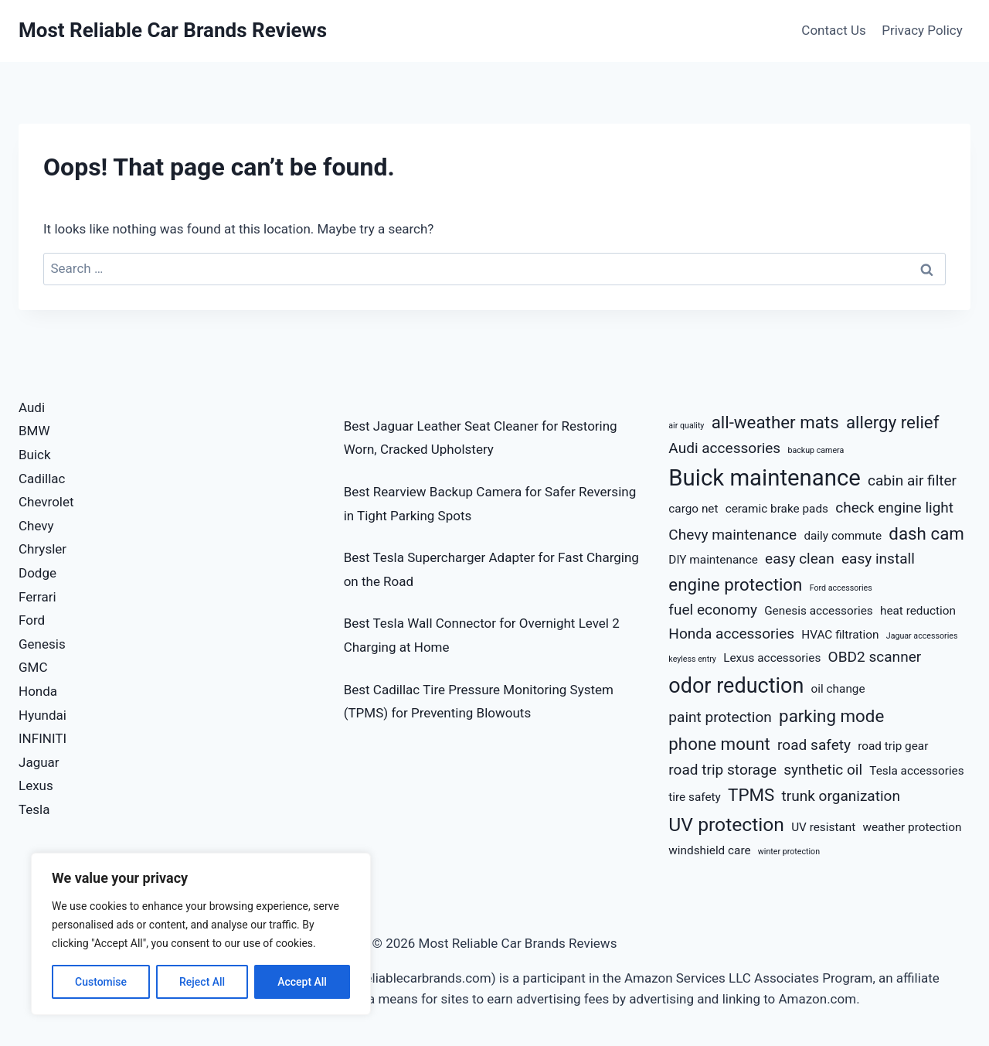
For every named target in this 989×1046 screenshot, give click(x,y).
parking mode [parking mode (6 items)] (831, 716)
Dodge (37, 573)
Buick (35, 454)
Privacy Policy (922, 30)
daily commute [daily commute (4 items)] (843, 536)
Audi (32, 407)
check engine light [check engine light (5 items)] (894, 507)
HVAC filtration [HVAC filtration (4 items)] (840, 635)
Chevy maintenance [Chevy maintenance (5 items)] (732, 534)
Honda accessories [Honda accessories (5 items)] (731, 633)
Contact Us (833, 30)
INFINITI (42, 738)
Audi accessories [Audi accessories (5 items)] (724, 448)
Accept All (302, 982)
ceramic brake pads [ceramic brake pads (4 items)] (777, 509)
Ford (32, 620)
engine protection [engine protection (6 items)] (735, 584)
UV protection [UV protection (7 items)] (726, 824)
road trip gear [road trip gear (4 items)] (893, 746)
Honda (38, 691)
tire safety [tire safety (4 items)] (694, 797)
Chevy (36, 525)
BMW (34, 430)
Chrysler (42, 549)
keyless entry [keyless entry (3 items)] (692, 659)
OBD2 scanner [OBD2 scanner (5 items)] (875, 657)
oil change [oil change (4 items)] (838, 689)
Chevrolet (46, 501)
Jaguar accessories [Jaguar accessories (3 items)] (922, 636)
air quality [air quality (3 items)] (686, 426)
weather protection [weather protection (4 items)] (911, 827)
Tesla (34, 809)
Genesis (42, 644)
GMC (33, 667)
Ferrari (37, 597)
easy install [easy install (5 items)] (878, 558)
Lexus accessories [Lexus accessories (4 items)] (772, 658)
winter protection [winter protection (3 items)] (789, 852)
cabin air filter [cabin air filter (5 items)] (912, 480)
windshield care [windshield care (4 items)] (709, 850)
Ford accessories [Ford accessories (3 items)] (841, 588)
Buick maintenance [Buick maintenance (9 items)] (764, 478)
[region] (201, 934)
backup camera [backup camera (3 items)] (815, 450)
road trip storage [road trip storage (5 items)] (722, 770)
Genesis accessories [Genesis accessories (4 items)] (818, 611)
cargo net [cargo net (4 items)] (693, 509)
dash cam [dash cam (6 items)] (926, 533)
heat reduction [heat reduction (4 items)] (918, 611)
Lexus (36, 785)
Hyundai (42, 715)
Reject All (202, 982)
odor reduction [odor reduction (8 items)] (736, 685)
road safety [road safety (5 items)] (814, 745)
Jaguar (39, 762)
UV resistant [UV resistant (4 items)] (823, 827)
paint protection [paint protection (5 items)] (720, 717)
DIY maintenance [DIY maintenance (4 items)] (713, 560)
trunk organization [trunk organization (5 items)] (840, 796)
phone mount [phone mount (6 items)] (719, 744)
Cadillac (42, 478)
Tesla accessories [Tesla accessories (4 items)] (916, 771)
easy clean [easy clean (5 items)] (799, 558)
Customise (101, 982)
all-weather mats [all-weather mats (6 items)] (775, 422)
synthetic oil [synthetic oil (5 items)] (822, 770)
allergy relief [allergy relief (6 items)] (893, 422)
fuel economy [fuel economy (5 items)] (712, 609)
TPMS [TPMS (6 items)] (751, 795)
